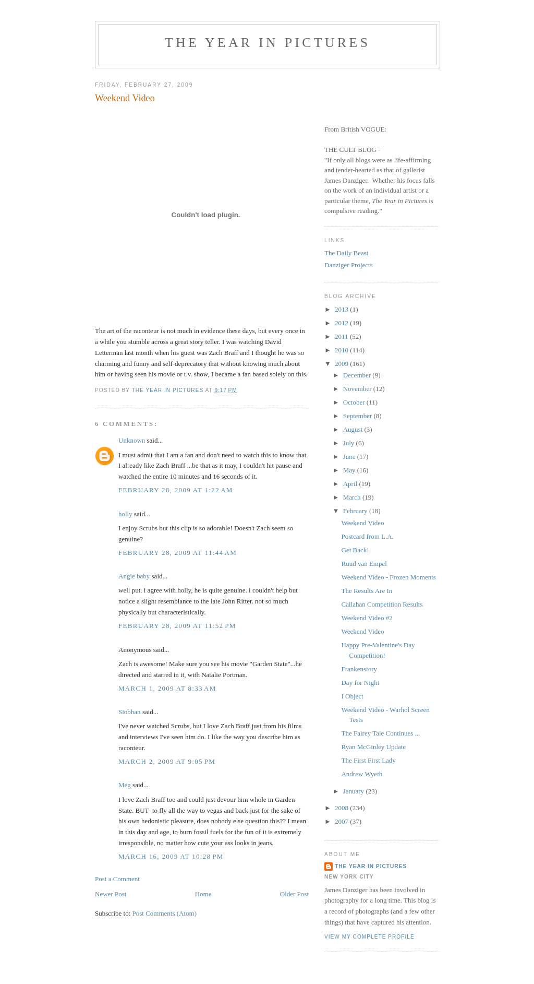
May (350, 470)
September (358, 416)
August (354, 429)
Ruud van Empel (363, 563)
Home (203, 894)
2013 (342, 309)
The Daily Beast (346, 253)
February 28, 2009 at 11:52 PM (177, 626)
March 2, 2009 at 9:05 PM (166, 761)
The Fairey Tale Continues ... (380, 733)
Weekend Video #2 (366, 618)
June (350, 456)
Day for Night (360, 682)
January (354, 791)
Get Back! (355, 550)
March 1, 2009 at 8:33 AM (167, 688)
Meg (124, 785)
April (351, 484)
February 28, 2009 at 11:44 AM (177, 552)
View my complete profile (369, 937)
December (358, 375)
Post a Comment (117, 879)
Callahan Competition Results (381, 604)
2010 (342, 350)
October (355, 402)
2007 (342, 821)
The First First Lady (368, 760)
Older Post (294, 894)
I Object (352, 696)
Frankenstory (359, 669)
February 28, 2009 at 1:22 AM (175, 490)
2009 (342, 363)
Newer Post (110, 894)
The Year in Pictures (267, 42)
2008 (342, 808)
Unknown (131, 440)
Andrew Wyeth (361, 774)
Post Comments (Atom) (164, 913)
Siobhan (129, 712)
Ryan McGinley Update (373, 747)
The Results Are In (366, 591)
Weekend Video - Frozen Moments (388, 577)
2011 (342, 336)
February (356, 511)
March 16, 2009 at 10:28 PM (171, 856)
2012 (342, 323)
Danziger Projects (348, 265)
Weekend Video (362, 523)
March (352, 497)
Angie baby (134, 576)
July (349, 443)
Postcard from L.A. (367, 536)
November (358, 389)
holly (125, 514)
